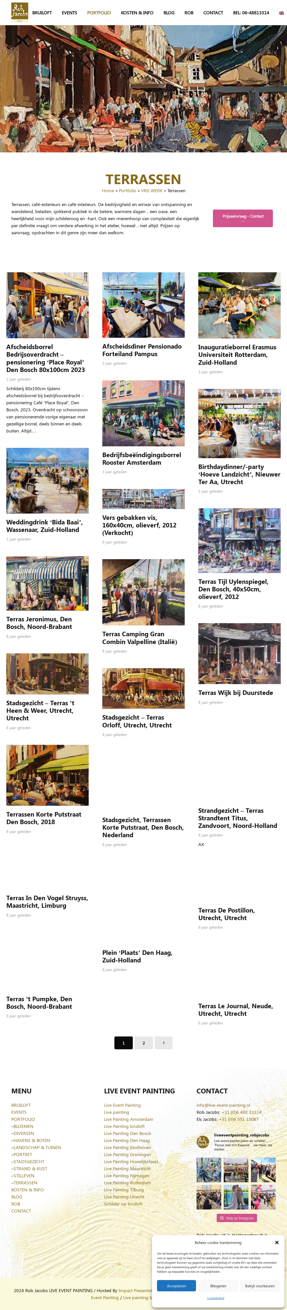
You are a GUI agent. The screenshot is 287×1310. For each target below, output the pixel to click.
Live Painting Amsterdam (128, 1119)
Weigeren (218, 1285)
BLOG (16, 1197)
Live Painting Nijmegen (126, 1175)
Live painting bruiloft (143, 1297)
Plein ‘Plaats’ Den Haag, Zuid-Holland (137, 956)
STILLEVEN (24, 1175)
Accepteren (176, 1285)
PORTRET (23, 1154)
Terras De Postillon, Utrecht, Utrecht (226, 913)
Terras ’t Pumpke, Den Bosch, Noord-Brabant (39, 1002)
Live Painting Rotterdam (127, 1183)
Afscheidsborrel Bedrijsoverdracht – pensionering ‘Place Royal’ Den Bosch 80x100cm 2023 (45, 358)
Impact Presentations (140, 1290)
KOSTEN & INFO (27, 1190)
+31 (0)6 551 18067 (239, 1119)
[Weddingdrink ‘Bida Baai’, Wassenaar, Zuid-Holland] (47, 481)
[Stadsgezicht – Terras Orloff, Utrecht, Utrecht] (143, 688)
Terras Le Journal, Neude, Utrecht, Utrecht (235, 1009)
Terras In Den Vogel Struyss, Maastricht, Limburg (47, 901)
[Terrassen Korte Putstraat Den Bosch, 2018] (47, 775)
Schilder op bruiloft (123, 1204)
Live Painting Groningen (127, 1154)
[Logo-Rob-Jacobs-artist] (19, 13)
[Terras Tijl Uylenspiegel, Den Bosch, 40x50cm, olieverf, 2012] (239, 540)
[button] (276, 1242)
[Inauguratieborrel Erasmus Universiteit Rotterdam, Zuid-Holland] (239, 305)
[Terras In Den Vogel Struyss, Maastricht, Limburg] (47, 869)
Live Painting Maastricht (127, 1168)
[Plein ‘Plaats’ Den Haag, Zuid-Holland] (143, 902)
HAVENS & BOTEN (32, 1140)
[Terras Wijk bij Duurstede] (239, 653)
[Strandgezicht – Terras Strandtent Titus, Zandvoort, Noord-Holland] (239, 760)
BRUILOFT (21, 1105)
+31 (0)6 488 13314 (241, 1112)
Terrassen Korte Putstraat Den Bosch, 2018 (43, 818)
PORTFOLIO (23, 1119)
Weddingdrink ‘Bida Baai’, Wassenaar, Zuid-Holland (44, 525)
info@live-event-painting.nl (223, 1105)
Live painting (116, 1112)
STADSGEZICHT (29, 1161)
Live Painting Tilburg (124, 1190)
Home (108, 190)
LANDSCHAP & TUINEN (37, 1147)
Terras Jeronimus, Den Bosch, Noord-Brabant (39, 622)
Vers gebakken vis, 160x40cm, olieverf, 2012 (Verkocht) (139, 524)
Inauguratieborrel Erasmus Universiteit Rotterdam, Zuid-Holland (237, 354)
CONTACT (21, 1211)
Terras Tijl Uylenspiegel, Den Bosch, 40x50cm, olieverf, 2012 (233, 588)
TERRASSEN (25, 1183)
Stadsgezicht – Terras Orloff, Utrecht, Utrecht (137, 721)
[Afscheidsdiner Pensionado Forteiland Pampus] (143, 305)
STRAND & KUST (30, 1168)
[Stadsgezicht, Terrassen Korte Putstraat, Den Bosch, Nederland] (143, 781)
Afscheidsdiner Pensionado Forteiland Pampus (142, 350)
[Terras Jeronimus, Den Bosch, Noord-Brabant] (47, 583)
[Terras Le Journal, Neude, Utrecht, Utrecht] (239, 970)
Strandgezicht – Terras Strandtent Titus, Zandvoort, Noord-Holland (237, 817)
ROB (15, 1204)
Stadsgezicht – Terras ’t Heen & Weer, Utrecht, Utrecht (40, 710)
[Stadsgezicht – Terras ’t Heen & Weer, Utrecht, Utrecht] (47, 673)
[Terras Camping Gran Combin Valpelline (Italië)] (143, 592)
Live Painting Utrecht (124, 1197)
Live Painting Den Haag (127, 1140)
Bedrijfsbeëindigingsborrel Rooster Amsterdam (141, 458)
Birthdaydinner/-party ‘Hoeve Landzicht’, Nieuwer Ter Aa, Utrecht (239, 474)
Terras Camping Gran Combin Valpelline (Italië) (139, 637)
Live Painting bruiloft (124, 1126)
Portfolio (127, 190)
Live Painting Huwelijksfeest (131, 1161)
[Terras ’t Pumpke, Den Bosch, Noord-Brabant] (47, 961)
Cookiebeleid (215, 1298)
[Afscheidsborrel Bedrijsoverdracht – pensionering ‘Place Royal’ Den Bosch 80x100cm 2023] (47, 305)
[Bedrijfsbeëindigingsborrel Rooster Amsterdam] (143, 413)
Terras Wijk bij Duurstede (235, 692)
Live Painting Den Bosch (127, 1133)
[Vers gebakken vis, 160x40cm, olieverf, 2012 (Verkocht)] (143, 499)
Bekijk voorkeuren (260, 1285)
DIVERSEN (24, 1133)
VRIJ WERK (152, 190)
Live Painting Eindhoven (127, 1147)
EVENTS (19, 1112)
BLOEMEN (23, 1126)
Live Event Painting (122, 1105)
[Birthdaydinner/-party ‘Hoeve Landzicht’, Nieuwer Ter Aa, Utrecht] (239, 423)
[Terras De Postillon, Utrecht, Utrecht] (239, 881)
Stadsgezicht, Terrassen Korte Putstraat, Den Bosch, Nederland (143, 827)
